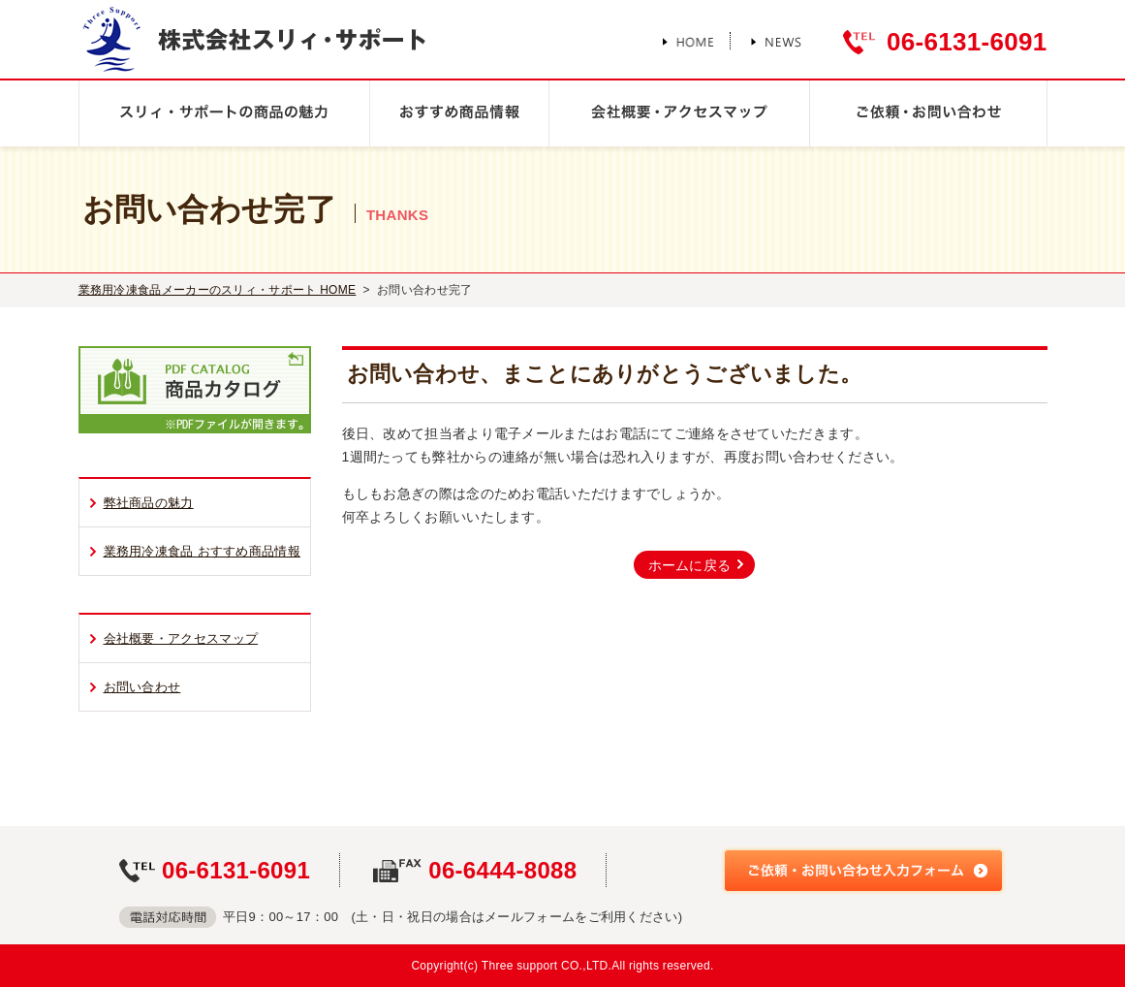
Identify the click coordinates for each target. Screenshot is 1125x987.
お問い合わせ (142, 687)
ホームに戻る (690, 565)
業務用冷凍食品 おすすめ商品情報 (202, 551)
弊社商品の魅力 (149, 502)
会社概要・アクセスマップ (181, 638)
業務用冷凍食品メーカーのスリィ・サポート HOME (217, 290)
